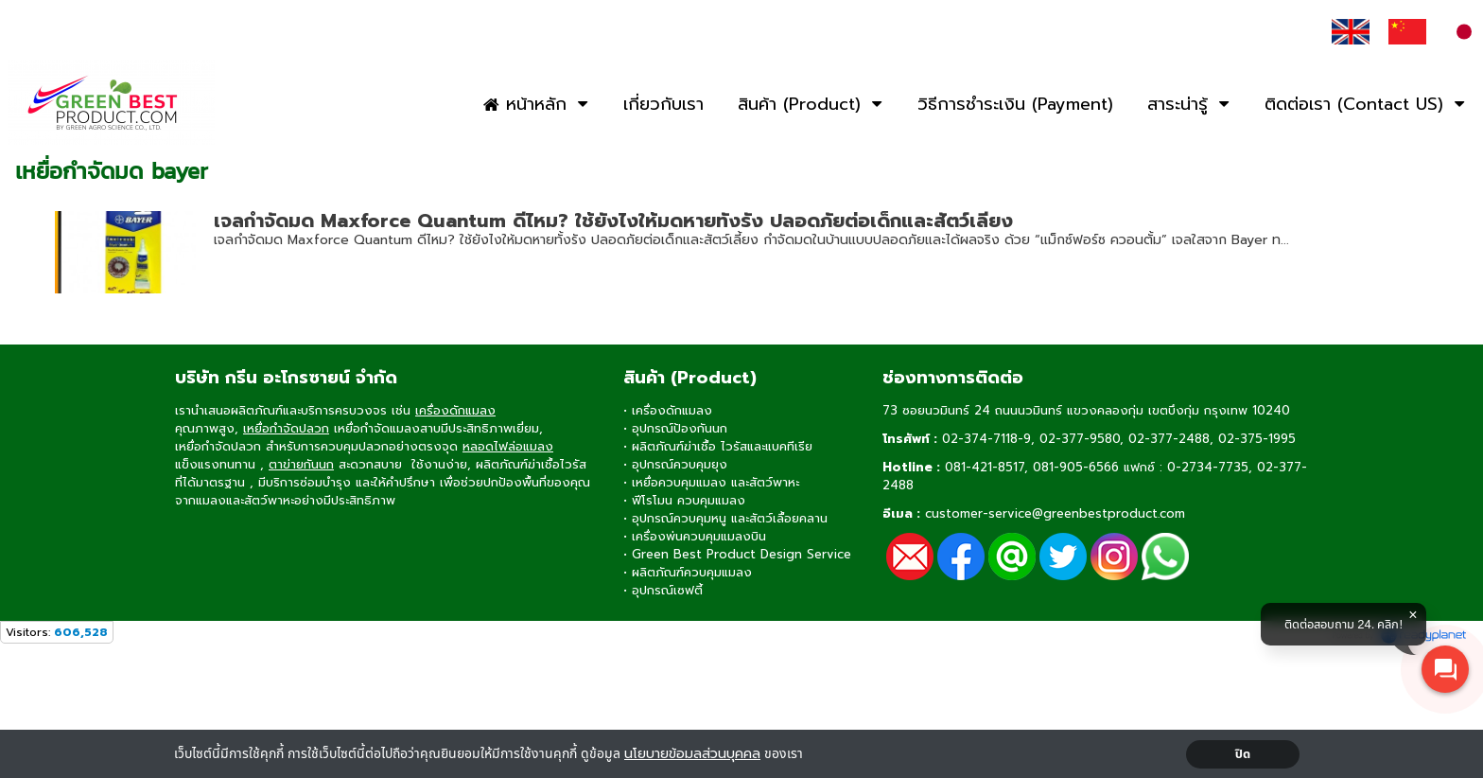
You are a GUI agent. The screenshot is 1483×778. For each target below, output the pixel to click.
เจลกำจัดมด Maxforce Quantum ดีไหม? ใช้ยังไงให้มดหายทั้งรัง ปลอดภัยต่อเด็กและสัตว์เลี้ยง (613, 220)
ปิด (1243, 754)
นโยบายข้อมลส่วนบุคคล (692, 754)
